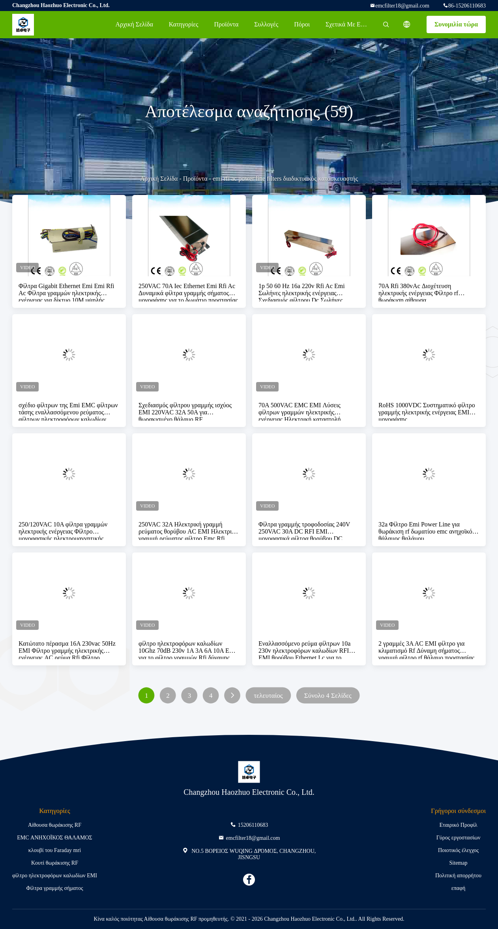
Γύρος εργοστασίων (458, 838)
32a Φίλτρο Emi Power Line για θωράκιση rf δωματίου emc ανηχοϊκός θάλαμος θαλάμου (426, 530)
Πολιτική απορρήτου (458, 875)
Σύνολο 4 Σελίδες (328, 695)
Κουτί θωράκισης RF (54, 863)
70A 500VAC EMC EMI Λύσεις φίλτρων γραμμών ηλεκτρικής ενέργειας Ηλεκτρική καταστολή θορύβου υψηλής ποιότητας (299, 411)
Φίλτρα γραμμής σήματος (54, 888)
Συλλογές (266, 24)
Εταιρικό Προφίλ (458, 825)
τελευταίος (268, 695)
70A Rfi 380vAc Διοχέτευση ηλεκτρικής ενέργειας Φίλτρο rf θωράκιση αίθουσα (418, 292)
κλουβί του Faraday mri (54, 850)
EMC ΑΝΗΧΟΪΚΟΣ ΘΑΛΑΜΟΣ (54, 838)
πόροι (302, 24)
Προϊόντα (226, 24)
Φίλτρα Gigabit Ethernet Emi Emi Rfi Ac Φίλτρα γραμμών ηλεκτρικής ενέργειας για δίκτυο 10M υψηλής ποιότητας (66, 292)
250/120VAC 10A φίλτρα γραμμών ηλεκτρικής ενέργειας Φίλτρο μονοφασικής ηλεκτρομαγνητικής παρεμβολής (63, 530)
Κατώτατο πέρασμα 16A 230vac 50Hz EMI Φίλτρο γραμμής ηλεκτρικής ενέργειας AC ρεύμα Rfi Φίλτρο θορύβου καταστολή (67, 649)
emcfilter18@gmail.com (402, 6)
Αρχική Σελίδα (134, 24)
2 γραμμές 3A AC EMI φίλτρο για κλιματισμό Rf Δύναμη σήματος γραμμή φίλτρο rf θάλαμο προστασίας (426, 649)
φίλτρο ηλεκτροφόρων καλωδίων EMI (54, 875)
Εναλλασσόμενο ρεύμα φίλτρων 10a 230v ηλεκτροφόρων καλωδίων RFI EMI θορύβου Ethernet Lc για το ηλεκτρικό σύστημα (304, 649)
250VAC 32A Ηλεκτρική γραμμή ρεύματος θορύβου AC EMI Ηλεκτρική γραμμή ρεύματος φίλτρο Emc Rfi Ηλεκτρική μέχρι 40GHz (188, 530)
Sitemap (458, 863)
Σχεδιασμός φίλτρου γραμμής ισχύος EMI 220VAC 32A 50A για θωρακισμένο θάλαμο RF (185, 411)
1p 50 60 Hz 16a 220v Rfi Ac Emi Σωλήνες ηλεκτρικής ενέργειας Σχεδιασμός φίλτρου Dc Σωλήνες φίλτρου (301, 292)
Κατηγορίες (183, 24)
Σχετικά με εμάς (348, 24)
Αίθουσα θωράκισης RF (54, 825)
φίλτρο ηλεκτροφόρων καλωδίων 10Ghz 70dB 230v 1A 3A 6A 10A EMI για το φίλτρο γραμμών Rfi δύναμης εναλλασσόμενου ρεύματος (188, 649)
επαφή (458, 888)
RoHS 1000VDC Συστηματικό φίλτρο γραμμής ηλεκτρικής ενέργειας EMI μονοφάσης (426, 411)
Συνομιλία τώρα (456, 24)
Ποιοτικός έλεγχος (458, 850)
